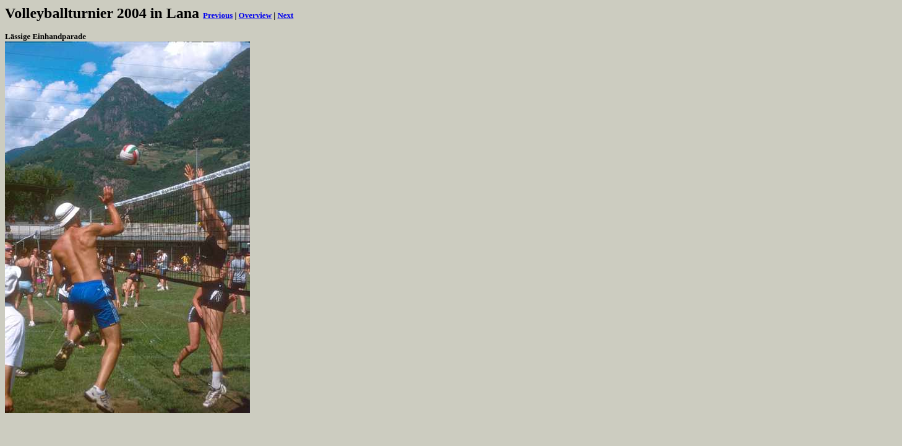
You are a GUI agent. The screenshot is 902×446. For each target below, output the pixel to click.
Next (285, 15)
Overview (255, 15)
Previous (218, 15)
